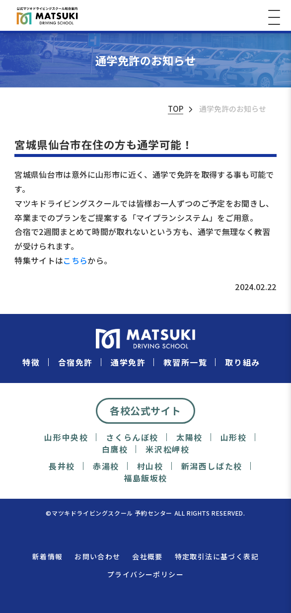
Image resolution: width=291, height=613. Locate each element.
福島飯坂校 (145, 478)
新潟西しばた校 (211, 466)
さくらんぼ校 (132, 437)
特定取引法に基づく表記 (217, 556)
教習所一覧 (185, 362)
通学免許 (128, 362)
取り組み (242, 362)
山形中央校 (66, 437)
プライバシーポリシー (145, 574)
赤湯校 (106, 466)
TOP (175, 108)
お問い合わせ (97, 556)
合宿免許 (75, 362)
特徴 (31, 362)
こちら (75, 260)
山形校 (233, 437)
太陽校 (189, 437)
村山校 (150, 466)
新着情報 (47, 556)
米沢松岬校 (167, 449)
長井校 (62, 466)
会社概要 (147, 556)
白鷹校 (115, 449)
